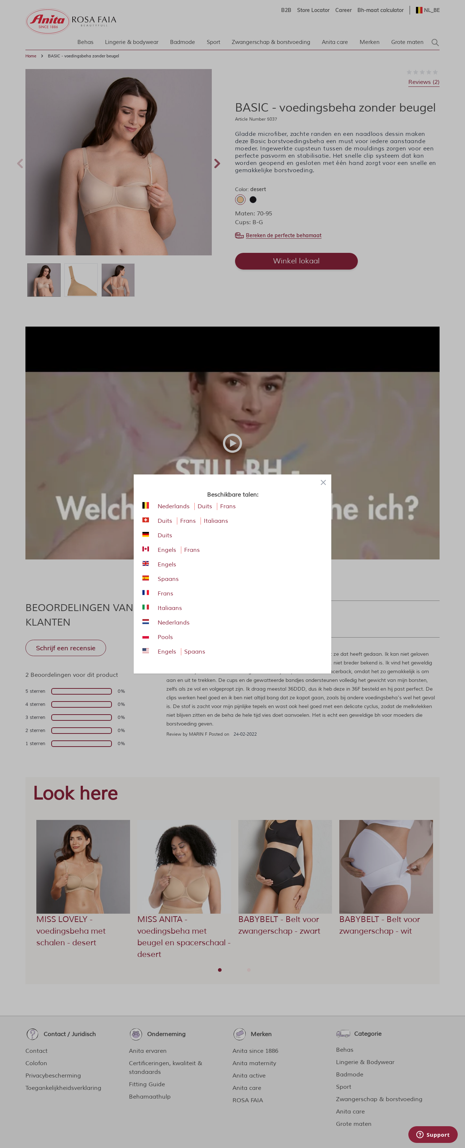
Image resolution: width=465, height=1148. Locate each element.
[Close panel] (323, 482)
